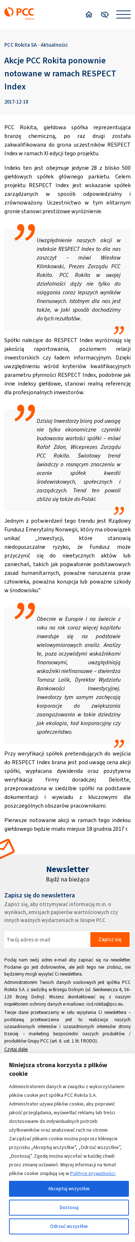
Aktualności (54, 45)
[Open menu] (123, 14)
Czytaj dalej (16, 1049)
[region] (67, 1147)
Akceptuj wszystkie (69, 1188)
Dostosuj (69, 1207)
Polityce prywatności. (93, 1173)
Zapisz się (109, 939)
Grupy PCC (38, 1041)
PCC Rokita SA (20, 45)
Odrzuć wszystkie (69, 1226)
